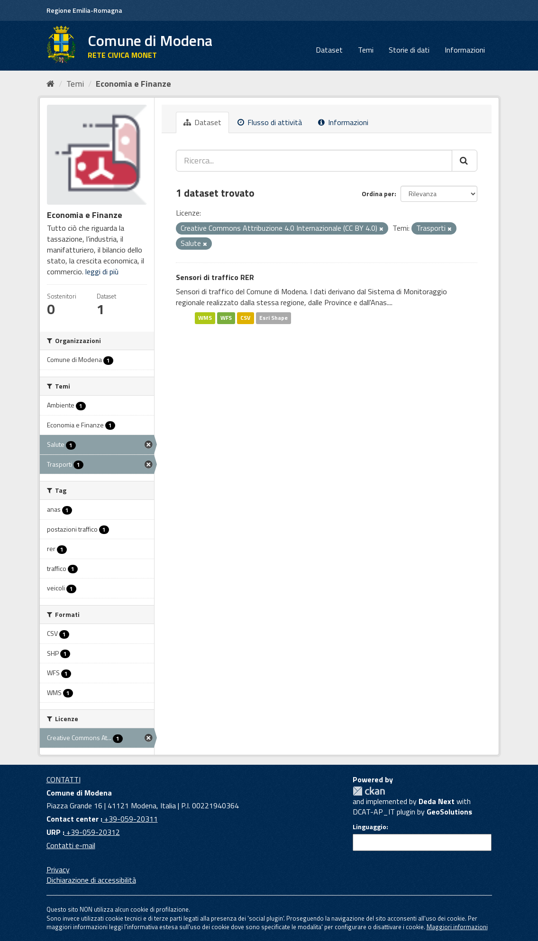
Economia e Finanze (133, 83)
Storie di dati (409, 49)
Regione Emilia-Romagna (84, 10)
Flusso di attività (269, 122)
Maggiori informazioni (457, 927)
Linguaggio (369, 827)
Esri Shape (273, 317)
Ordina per (378, 194)
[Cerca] (464, 161)
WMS (205, 317)
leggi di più (102, 271)
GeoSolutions (449, 811)
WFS (226, 317)
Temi (366, 49)
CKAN (369, 791)
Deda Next (437, 801)
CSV (245, 317)
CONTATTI (63, 779)
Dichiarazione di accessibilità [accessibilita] (91, 880)
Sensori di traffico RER (215, 277)
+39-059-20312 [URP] (92, 832)
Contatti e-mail (70, 845)
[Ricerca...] (314, 161)
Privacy (58, 869)
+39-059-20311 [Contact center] (130, 818)
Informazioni (465, 49)
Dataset (329, 49)
